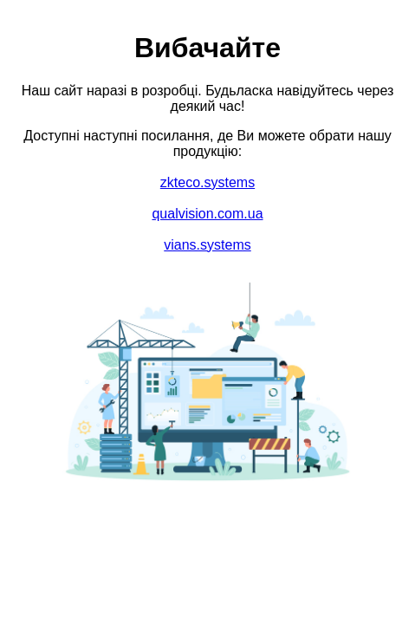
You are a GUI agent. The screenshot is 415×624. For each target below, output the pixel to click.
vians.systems (207, 244)
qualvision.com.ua (207, 213)
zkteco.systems (207, 182)
